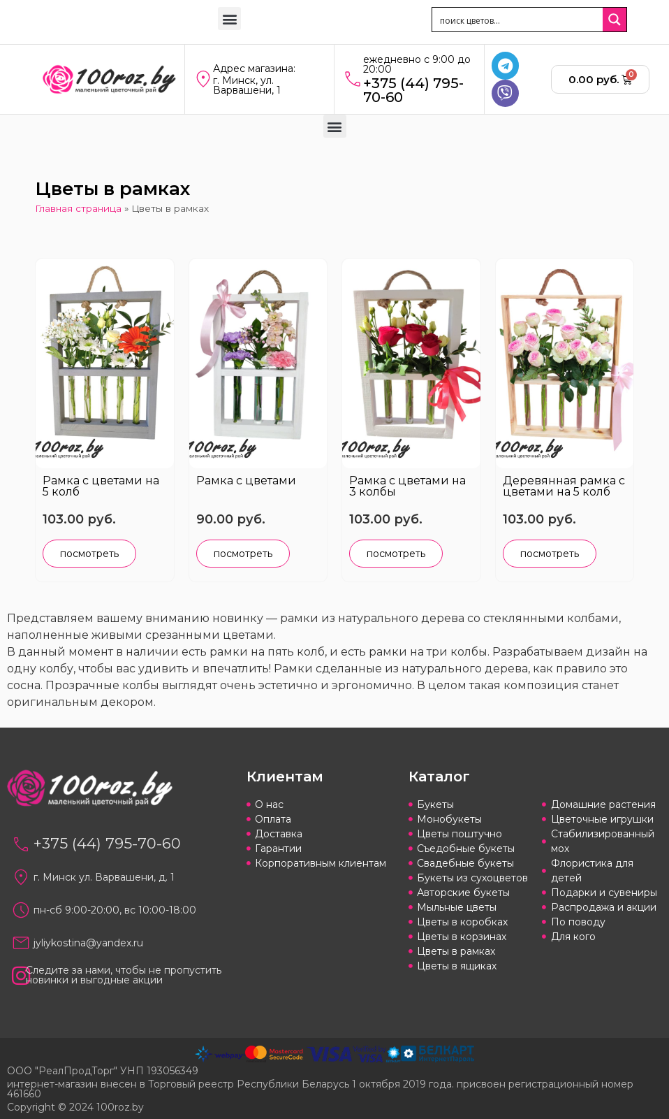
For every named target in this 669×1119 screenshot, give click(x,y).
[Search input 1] (518, 19)
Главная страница (78, 208)
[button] (229, 18)
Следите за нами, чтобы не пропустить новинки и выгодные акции (123, 975)
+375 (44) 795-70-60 (413, 90)
